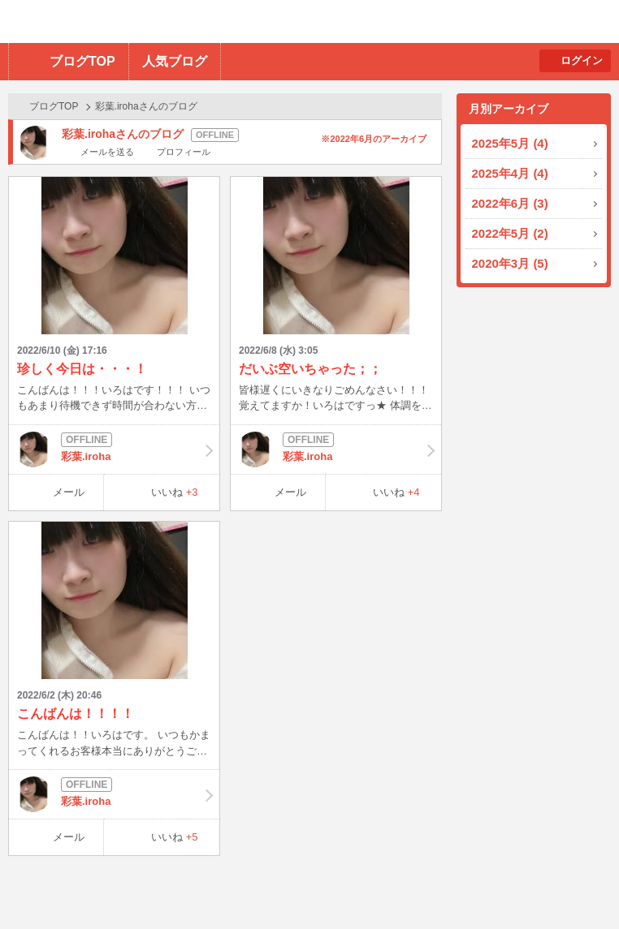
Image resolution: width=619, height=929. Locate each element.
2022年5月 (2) (510, 233)
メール (68, 492)
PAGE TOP (574, 884)
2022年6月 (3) (510, 203)
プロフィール (183, 152)
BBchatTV (232, 21)
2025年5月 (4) (510, 143)
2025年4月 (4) (510, 173)
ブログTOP (82, 61)
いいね (174, 492)
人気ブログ (174, 61)
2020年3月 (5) (510, 263)
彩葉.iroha (114, 449)
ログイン (582, 60)
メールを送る (107, 152)
